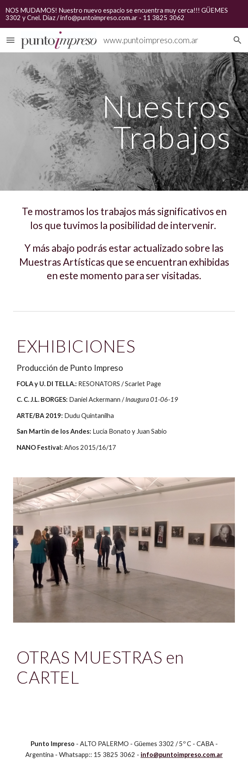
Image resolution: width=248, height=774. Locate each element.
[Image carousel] (123, 549)
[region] (124, 14)
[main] (123, 121)
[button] (10, 40)
